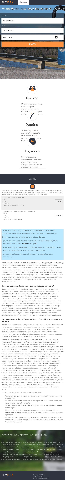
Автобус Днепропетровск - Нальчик (13, 454)
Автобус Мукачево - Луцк (9, 457)
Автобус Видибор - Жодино (10, 444)
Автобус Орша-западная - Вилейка (34, 459)
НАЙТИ (32, 44)
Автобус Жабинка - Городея (10, 449)
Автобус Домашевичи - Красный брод (35, 454)
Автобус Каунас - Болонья (52, 452)
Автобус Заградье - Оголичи (53, 449)
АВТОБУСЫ (23, 2)
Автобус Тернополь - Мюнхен (53, 442)
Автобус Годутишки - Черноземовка (34, 444)
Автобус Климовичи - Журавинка (33, 452)
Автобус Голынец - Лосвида (53, 459)
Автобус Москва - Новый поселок (12, 447)
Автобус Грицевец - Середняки (33, 449)
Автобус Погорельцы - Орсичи (54, 447)
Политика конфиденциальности (40, 478)
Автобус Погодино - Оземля (53, 457)
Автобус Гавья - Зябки (30, 457)
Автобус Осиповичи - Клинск (32, 442)
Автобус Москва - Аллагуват (53, 454)
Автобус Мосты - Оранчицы (10, 452)
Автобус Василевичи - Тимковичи (33, 447)
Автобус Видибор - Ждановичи (11, 442)
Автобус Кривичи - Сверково (10, 459)
